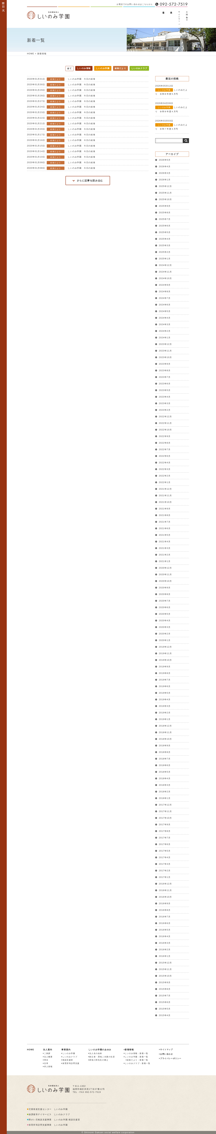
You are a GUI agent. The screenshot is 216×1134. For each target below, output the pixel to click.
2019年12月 (165, 647)
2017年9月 (165, 824)
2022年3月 (165, 469)
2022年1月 (165, 482)
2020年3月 (165, 627)
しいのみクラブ (139, 68)
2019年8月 (165, 673)
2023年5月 (165, 390)
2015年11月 (165, 969)
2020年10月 (165, 581)
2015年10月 (165, 976)
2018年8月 (165, 752)
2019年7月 (165, 680)
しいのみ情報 (84, 68)
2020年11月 (165, 574)
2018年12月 (165, 726)
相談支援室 (67, 1060)
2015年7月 (165, 995)
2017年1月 (165, 877)
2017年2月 (165, 870)
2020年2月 (165, 634)
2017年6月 (165, 844)
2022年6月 (165, 456)
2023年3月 (165, 403)
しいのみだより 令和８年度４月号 (171, 107)
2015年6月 (165, 1002)
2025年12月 (165, 186)
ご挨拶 (46, 1053)
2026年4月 (165, 166)
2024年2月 (165, 331)
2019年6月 (165, 686)
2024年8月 (165, 291)
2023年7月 (165, 377)
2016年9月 (165, 903)
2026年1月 (165, 180)
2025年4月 (165, 239)
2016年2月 (165, 949)
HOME (30, 53)
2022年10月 (165, 430)
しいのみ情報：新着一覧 (136, 1053)
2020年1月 (165, 640)
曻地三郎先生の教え (98, 1060)
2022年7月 (165, 449)
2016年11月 (165, 890)
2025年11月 (165, 193)
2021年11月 (165, 495)
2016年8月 (165, 910)
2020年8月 (165, 594)
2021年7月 (165, 522)
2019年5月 (165, 693)
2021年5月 (165, 535)
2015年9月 (165, 982)
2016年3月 (165, 943)
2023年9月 (165, 364)
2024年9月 (165, 285)
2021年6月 (165, 528)
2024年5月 (165, 311)
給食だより (120, 68)
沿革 (45, 1063)
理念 (45, 1060)
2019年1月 (165, 719)
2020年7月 (165, 601)
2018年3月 (165, 785)
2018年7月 (165, 759)
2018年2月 (165, 791)
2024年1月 (165, 337)
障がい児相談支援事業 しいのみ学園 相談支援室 (53, 1119)
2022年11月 (165, 423)
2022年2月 (165, 476)
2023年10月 (165, 357)
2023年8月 (165, 370)
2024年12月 (165, 265)
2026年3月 (165, 173)
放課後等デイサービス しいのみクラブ (48, 1114)
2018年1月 (165, 798)
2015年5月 (165, 1009)
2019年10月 (165, 660)
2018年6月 (165, 765)
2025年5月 (165, 232)
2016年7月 (165, 917)
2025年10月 (165, 199)
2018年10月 (165, 739)
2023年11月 (165, 351)
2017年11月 (165, 811)
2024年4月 (165, 318)
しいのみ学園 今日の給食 (61, 79)
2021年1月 (165, 561)
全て (69, 68)
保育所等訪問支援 (70, 1063)
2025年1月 (165, 258)
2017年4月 (165, 857)
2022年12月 (165, 416)
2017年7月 (165, 838)
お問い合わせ (187, 15)
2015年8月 (165, 989)
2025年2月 (165, 252)
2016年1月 (165, 956)
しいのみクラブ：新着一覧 (137, 1063)
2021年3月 (165, 548)
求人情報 (47, 1066)
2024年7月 (165, 298)
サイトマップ (179, 17)
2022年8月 (165, 443)
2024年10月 (165, 278)
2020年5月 (165, 614)
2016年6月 (165, 923)
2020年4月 (165, 620)
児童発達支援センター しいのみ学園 (47, 1109)
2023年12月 (165, 344)
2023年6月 (165, 383)
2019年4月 (165, 699)
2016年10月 (165, 897)
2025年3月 (165, 245)
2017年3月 (165, 864)
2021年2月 (165, 555)
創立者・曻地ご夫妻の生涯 (101, 1057)
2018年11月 (165, 732)
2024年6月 (165, 305)
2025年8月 (165, 212)
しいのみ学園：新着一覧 (136, 1057)
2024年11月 (165, 272)
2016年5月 (165, 930)
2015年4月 (165, 1015)
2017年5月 (165, 851)
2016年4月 (165, 936)
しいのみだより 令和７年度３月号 (171, 125)
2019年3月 (165, 706)
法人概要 (171, 10)
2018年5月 (165, 772)
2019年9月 (165, 666)
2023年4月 (165, 397)
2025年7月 (165, 219)
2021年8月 (165, 515)
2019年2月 (165, 713)
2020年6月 (165, 607)
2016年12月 (165, 884)
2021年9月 (165, 509)
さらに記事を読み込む (87, 180)
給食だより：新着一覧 (136, 1060)
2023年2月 (165, 410)
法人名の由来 (95, 1053)
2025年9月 (165, 206)
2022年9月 (165, 436)
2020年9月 (165, 587)
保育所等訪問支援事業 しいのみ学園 (47, 1125)
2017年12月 (165, 805)
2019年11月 (165, 653)
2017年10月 (165, 818)
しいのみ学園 (103, 68)
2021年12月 (165, 489)
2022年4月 (165, 462)
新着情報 (164, 10)
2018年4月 (165, 778)
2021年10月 (165, 502)
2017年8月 (165, 831)
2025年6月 (165, 226)
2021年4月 (165, 541)
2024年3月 (165, 324)
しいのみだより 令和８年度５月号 (171, 90)
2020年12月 (165, 568)
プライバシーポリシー (170, 1058)
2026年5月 (165, 160)
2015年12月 (165, 963)
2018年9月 (165, 745)
